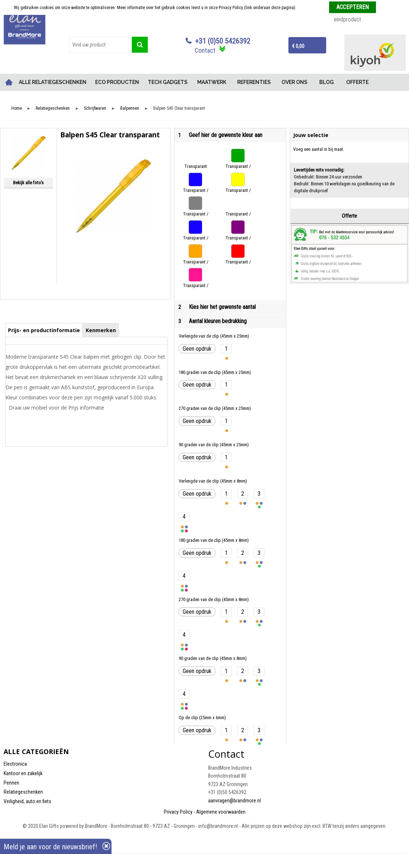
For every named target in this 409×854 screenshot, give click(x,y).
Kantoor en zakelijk (23, 773)
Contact (205, 50)
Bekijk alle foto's (28, 182)
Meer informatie (311, 7)
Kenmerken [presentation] (101, 330)
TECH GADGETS (167, 82)
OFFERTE (357, 82)
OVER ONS (294, 82)
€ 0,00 (298, 46)
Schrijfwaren (95, 108)
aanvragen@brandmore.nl (234, 800)
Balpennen (129, 108)
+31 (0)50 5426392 (222, 41)
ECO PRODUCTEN (117, 82)
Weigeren (387, 7)
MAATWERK (211, 82)
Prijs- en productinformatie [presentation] (44, 330)
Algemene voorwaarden (221, 811)
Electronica (15, 764)
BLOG (326, 82)
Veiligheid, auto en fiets (27, 801)
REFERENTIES (254, 82)
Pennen (11, 783)
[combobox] (100, 45)
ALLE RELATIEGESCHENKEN (52, 82)
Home (9, 82)
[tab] (44, 330)
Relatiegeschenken (53, 108)
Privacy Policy (178, 811)
